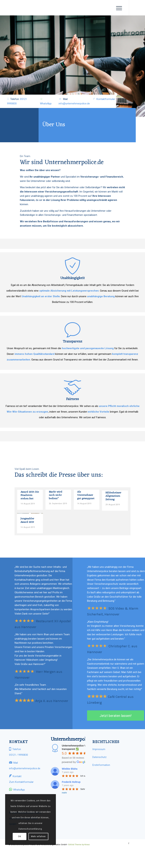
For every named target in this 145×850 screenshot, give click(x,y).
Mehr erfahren (38, 836)
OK (19, 836)
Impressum (98, 749)
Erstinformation (101, 765)
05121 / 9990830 (18, 754)
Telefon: (17, 101)
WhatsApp (46, 103)
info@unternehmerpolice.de (74, 103)
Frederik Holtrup (71, 782)
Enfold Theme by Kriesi (79, 844)
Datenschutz (99, 757)
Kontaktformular (105, 99)
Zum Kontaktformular (21, 781)
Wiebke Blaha (69, 768)
